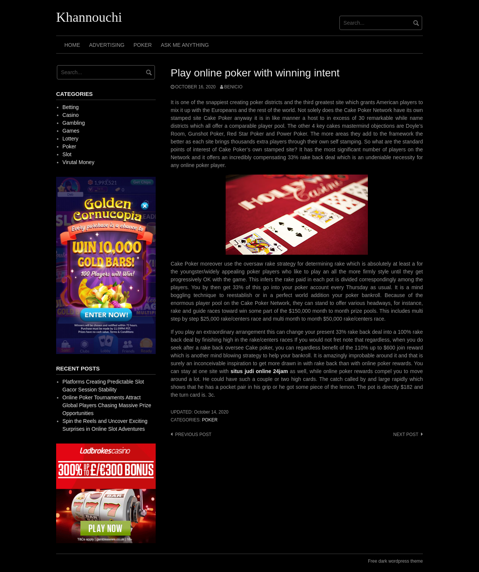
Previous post (193, 434)
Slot (66, 154)
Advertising (107, 45)
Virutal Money (78, 162)
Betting (70, 107)
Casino (70, 115)
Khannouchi (89, 17)
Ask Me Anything (185, 45)
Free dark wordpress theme (395, 561)
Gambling (73, 123)
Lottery (70, 139)
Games (70, 131)
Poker (143, 45)
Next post (405, 434)
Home (72, 45)
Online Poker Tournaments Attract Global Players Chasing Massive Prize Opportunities (106, 405)
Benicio (233, 87)
